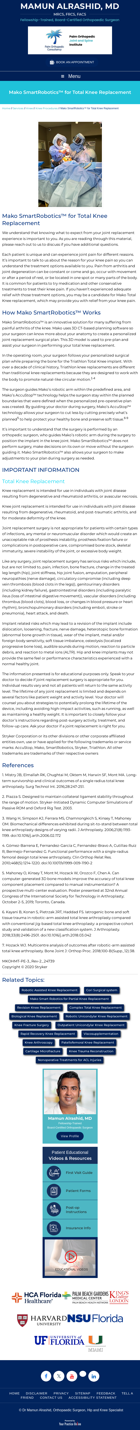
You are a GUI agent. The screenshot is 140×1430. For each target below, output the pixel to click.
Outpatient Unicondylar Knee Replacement (91, 1025)
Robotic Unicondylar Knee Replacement (97, 1016)
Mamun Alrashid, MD (70, 1118)
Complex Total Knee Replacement (95, 1007)
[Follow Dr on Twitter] (58, 1376)
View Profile (70, 1136)
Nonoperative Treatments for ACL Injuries (69, 1060)
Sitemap (82, 1393)
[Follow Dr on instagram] (82, 1374)
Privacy (61, 1393)
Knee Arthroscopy (39, 1042)
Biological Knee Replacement (34, 1016)
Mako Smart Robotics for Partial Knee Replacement (69, 999)
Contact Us (51, 1397)
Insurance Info (78, 1228)
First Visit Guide (79, 1173)
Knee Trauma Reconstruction (91, 1051)
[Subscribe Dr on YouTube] (72, 1376)
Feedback (106, 1393)
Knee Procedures (47, 108)
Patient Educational (70, 1155)
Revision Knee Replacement (39, 1007)
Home (6, 108)
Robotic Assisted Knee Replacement (50, 990)
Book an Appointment (75, 62)
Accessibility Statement (93, 1397)
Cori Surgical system (101, 990)
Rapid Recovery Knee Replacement (48, 1034)
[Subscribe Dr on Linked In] (93, 1376)
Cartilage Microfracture (42, 1051)
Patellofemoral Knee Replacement (87, 1042)
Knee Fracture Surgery (31, 1025)
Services (18, 108)
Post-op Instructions (76, 1210)
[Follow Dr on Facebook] (46, 1376)
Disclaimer (36, 1393)
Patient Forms (78, 1191)
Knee (29, 108)
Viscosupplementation (101, 1034)
